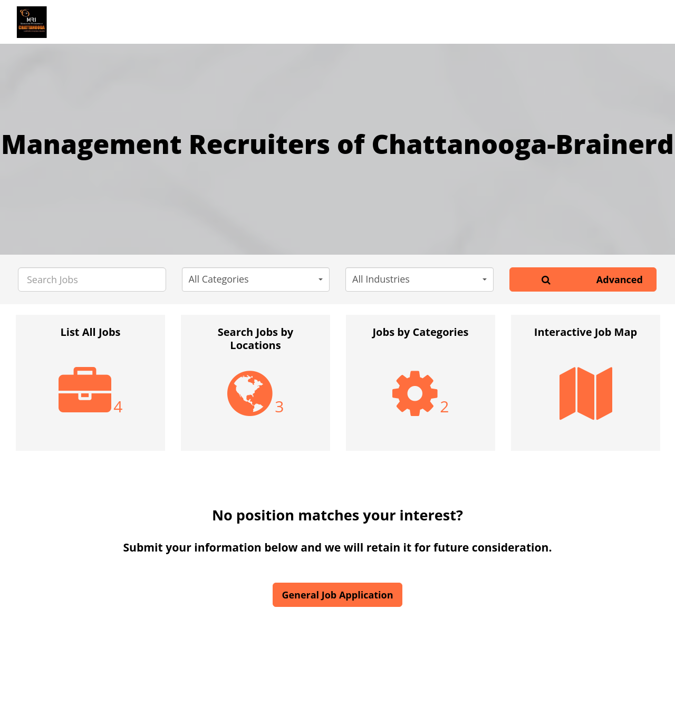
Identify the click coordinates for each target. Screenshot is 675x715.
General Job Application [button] (337, 594)
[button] (256, 279)
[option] (90, 388)
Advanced (619, 279)
